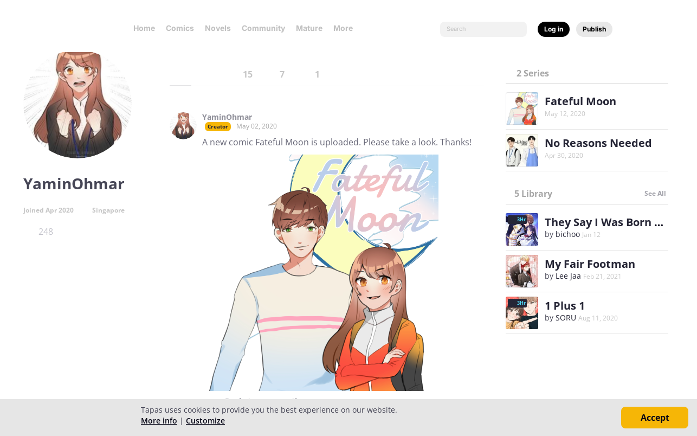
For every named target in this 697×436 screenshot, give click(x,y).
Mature (309, 28)
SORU (566, 317)
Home (144, 28)
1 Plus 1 (565, 305)
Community (263, 28)
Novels (218, 28)
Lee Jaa (568, 276)
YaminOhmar (227, 117)
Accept (655, 418)
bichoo (568, 234)
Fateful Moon (580, 101)
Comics (180, 28)
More (346, 28)
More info (159, 420)
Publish (594, 29)
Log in (553, 29)
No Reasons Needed (598, 143)
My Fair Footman (590, 264)
